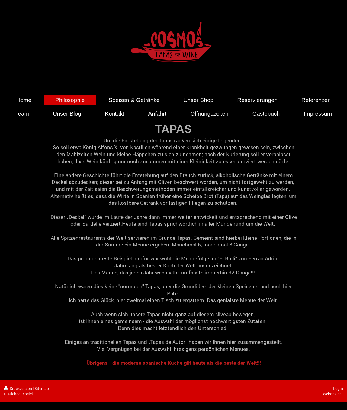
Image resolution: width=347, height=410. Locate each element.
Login (338, 388)
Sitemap (41, 388)
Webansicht (333, 393)
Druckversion (18, 388)
